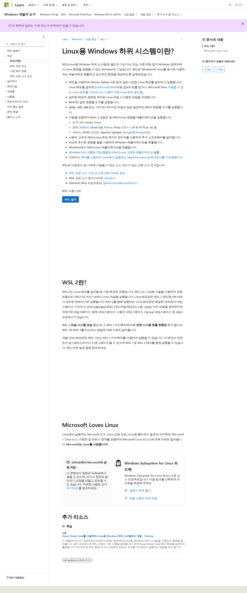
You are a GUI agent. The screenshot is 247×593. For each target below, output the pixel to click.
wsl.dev (109, 178)
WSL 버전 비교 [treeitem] (18, 66)
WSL (102, 39)
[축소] (43, 36)
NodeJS (84, 127)
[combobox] (24, 44)
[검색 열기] (230, 5)
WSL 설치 (70, 199)
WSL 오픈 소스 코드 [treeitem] (21, 76)
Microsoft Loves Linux (216, 50)
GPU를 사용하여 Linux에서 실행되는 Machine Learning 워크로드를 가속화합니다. (132, 157)
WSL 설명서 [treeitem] (13, 50)
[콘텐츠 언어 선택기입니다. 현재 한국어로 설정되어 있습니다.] (11, 588)
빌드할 (138, 92)
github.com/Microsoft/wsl (119, 183)
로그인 (239, 4)
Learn (65, 39)
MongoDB (128, 132)
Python (108, 127)
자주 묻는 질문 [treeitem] (15, 106)
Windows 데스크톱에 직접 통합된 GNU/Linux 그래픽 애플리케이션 (111, 152)
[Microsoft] (6, 4)
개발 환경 (91, 39)
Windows (77, 39)
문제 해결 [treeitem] (12, 111)
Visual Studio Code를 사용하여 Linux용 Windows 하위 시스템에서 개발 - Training (107, 536)
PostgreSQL (143, 132)
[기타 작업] (182, 39)
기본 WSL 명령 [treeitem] (18, 71)
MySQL (95, 132)
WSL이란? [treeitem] (15, 60)
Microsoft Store (107, 87)
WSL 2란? (209, 46)
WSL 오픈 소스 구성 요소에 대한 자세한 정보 (97, 173)
